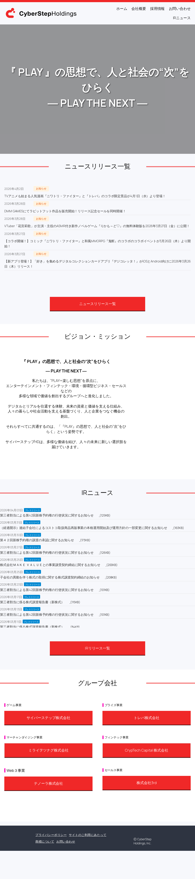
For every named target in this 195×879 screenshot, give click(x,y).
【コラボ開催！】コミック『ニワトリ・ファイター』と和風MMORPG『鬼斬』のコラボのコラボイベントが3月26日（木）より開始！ (97, 243)
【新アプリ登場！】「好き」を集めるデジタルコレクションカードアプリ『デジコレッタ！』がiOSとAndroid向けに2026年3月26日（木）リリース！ (97, 264)
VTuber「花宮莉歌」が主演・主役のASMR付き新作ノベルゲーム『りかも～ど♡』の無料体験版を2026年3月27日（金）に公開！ (97, 226)
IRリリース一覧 (97, 648)
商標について (44, 841)
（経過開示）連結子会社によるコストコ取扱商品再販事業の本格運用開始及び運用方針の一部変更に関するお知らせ (83, 528)
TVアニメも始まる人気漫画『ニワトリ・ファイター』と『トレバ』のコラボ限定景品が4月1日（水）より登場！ (85, 196)
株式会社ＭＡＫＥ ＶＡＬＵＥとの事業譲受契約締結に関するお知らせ (50, 565)
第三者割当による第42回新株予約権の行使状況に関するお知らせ (47, 515)
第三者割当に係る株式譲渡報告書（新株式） (32, 602)
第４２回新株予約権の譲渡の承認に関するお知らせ (37, 540)
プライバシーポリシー (51, 835)
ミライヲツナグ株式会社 (48, 750)
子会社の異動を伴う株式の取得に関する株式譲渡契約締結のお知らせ (50, 577)
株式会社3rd (146, 782)
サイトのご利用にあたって (87, 835)
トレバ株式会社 (146, 717)
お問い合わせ (65, 841)
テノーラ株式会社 (48, 783)
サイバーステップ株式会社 (48, 717)
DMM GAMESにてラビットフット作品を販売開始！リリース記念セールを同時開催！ (65, 211)
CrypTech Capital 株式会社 (146, 750)
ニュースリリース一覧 (97, 303)
